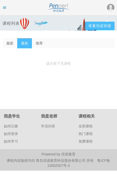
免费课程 (86, 141)
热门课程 (86, 134)
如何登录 (11, 134)
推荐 (39, 43)
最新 (9, 43)
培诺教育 (68, 154)
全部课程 (86, 126)
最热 (24, 43)
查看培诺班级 (99, 26)
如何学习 (11, 141)
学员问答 (48, 126)
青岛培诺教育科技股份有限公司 (61, 160)
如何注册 (11, 126)
